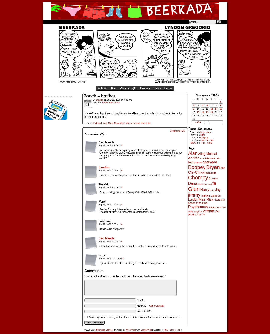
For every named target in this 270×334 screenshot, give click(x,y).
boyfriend (97, 123)
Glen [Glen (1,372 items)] (194, 189)
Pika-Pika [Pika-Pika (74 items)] (202, 202)
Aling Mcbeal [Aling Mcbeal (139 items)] (207, 154)
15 (220, 109)
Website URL (144, 311)
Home (48, 21)
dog (105, 123)
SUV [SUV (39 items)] (224, 207)
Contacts (85, 21)
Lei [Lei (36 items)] (219, 196)
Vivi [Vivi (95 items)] (217, 211)
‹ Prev (113, 88)
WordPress (131, 330)
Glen (110, 123)
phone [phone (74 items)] (192, 202)
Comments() (128, 88)
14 (216, 109)
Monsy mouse (133, 123)
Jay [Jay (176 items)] (218, 190)
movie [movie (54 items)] (217, 199)
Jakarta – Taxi (207, 140)
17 (198, 112)
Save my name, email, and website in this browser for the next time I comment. (135, 317)
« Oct (198, 122)
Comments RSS (177, 131)
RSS (166, 330)
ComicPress (146, 330)
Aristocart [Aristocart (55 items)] (210, 158)
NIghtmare (205, 132)
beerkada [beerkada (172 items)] (209, 162)
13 (211, 109)
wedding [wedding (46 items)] (192, 214)
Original (204, 137)
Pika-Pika (145, 123)
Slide (203, 135)
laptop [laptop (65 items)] (213, 195)
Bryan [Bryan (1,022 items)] (213, 167)
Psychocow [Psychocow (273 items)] (198, 206)
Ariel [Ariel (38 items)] (202, 158)
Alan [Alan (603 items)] (192, 153)
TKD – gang (206, 143)
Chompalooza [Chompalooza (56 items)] (208, 172)
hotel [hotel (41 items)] (212, 190)
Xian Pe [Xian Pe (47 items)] (201, 214)
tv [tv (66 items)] (201, 211)
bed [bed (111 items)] (190, 162)
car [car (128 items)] (222, 168)
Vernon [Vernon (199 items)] (208, 211)
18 (202, 112)
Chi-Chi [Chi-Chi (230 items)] (194, 172)
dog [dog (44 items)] (210, 184)
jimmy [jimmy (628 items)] (194, 195)
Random (145, 88)
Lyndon (99, 100)
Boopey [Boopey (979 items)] (197, 167)
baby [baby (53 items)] (218, 158)
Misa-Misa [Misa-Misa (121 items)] (206, 199)
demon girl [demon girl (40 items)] (203, 184)
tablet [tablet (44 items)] (190, 211)
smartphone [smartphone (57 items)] (215, 207)
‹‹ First (102, 88)
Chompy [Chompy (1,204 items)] (198, 178)
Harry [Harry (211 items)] (204, 190)
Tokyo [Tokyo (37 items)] (196, 211)
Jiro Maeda (106, 238)
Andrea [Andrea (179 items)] (194, 158)
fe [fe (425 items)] (214, 183)
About (59, 21)
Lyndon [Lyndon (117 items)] (193, 199)
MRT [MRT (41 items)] (223, 200)
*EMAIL (150, 305)
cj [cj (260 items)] (210, 178)
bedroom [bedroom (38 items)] (198, 162)
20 (211, 112)
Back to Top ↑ (176, 330)
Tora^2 (193, 143)
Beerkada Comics (135, 11)
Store (71, 21)
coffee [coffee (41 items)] (215, 179)
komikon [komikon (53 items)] (205, 196)
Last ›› (168, 88)
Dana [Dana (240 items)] (192, 183)
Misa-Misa (119, 123)
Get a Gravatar (156, 306)
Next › (157, 88)
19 (207, 112)
